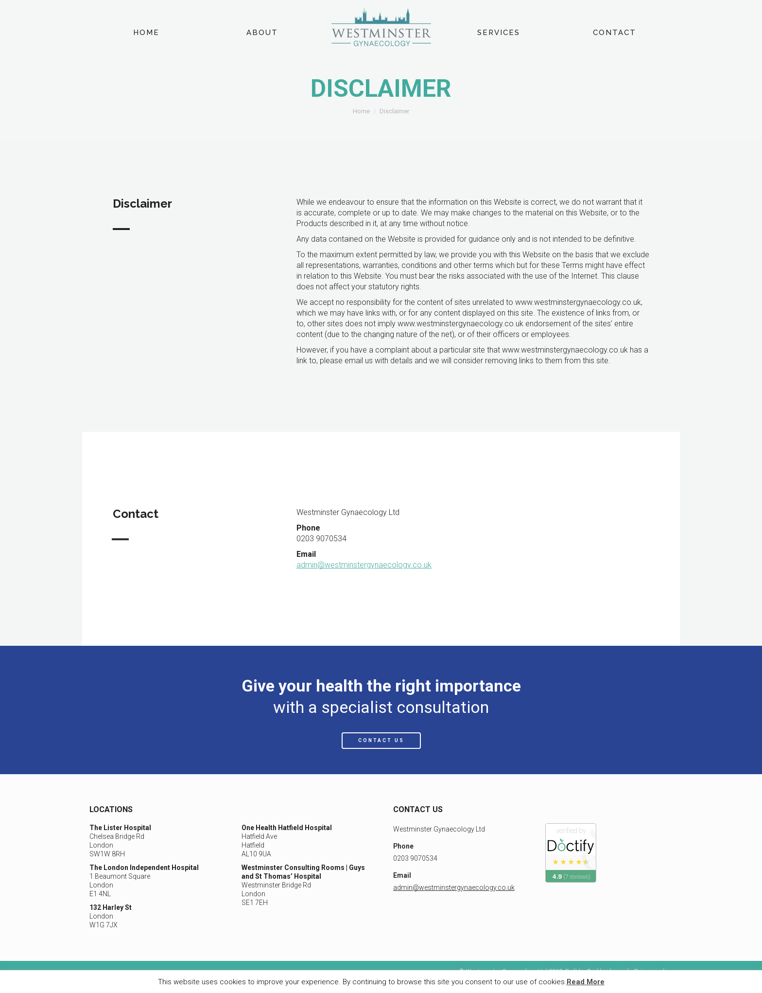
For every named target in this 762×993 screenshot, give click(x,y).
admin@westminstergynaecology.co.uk (364, 564)
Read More (586, 981)
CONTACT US (381, 740)
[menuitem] (146, 33)
